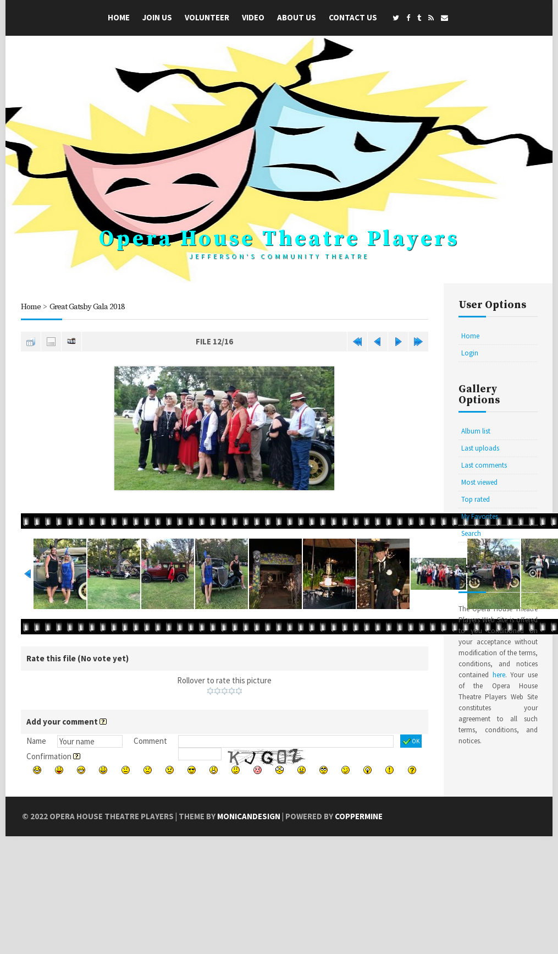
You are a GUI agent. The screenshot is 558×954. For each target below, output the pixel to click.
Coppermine (359, 816)
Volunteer (207, 17)
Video (253, 17)
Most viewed (479, 482)
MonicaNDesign (248, 816)
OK (410, 741)
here (499, 674)
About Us (296, 17)
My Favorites (479, 516)
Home (119, 17)
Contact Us (353, 17)
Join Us (157, 17)
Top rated (475, 499)
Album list (475, 431)
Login (469, 353)
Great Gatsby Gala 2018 (87, 306)
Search (471, 533)
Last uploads (480, 448)
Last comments (484, 465)
